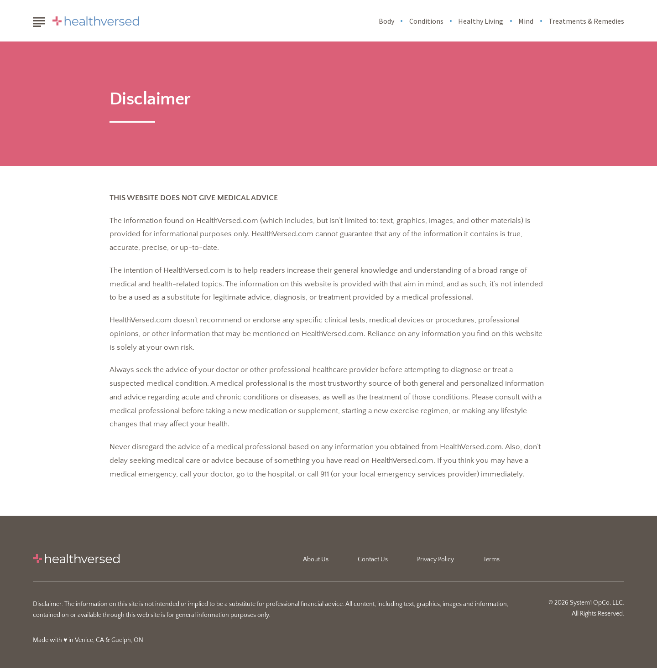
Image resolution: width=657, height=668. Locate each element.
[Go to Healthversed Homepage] (95, 21)
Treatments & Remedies (586, 21)
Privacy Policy (435, 559)
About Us (315, 559)
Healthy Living (480, 21)
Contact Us (373, 559)
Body (386, 21)
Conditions (426, 21)
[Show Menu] (39, 20)
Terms (491, 559)
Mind (525, 21)
